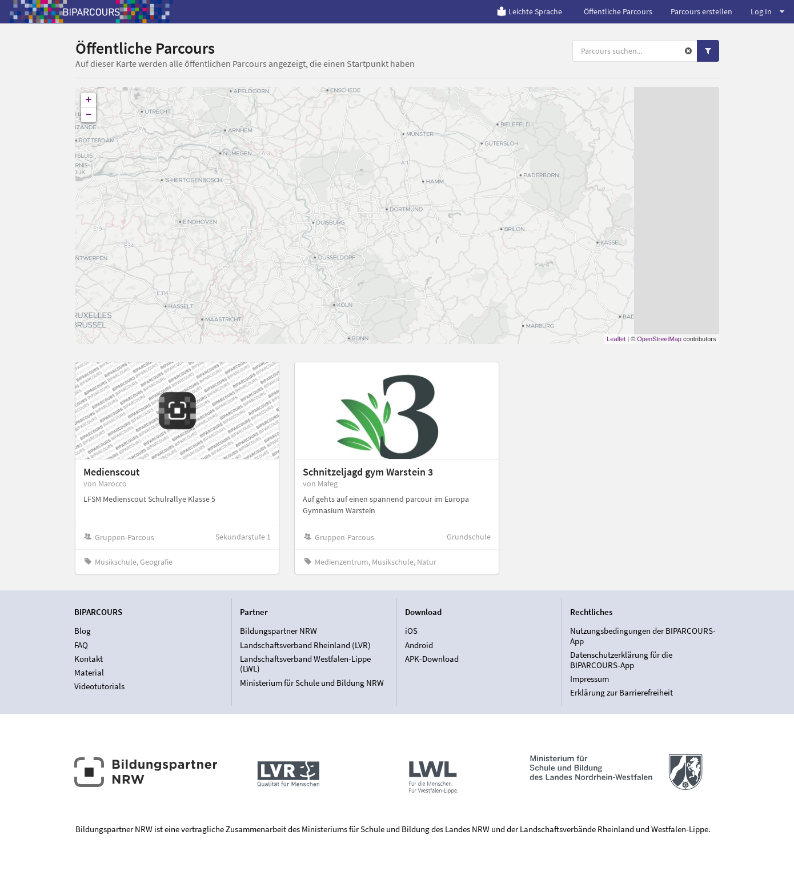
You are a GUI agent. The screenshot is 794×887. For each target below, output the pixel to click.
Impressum (589, 678)
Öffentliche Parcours (618, 11)
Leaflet (616, 338)
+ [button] (89, 100)
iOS (411, 631)
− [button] (89, 115)
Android (419, 645)
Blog (82, 631)
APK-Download (432, 658)
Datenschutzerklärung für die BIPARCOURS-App (621, 659)
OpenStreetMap (659, 338)
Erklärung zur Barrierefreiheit (621, 692)
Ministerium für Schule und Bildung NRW (312, 682)
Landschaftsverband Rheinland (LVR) (305, 645)
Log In (767, 11)
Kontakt (88, 658)
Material (89, 672)
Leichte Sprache (529, 11)
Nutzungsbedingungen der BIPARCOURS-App (643, 636)
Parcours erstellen (701, 11)
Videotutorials (99, 686)
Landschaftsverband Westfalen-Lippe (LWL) (305, 663)
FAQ (81, 645)
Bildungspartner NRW (278, 631)
